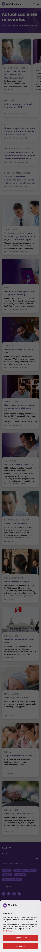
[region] (20, 926)
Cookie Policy (7, 931)
